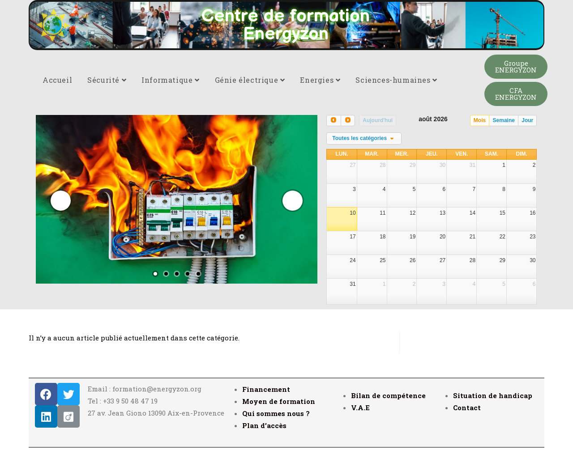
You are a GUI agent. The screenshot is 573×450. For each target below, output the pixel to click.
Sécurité (106, 80)
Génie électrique (250, 80)
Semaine (504, 120)
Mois (480, 120)
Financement (266, 389)
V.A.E (360, 407)
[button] (515, 67)
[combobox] (364, 138)
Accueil (57, 80)
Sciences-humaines (396, 80)
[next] (348, 120)
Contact (467, 407)
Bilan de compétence (388, 395)
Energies (320, 80)
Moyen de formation (278, 401)
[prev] (333, 120)
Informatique (170, 80)
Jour (527, 120)
